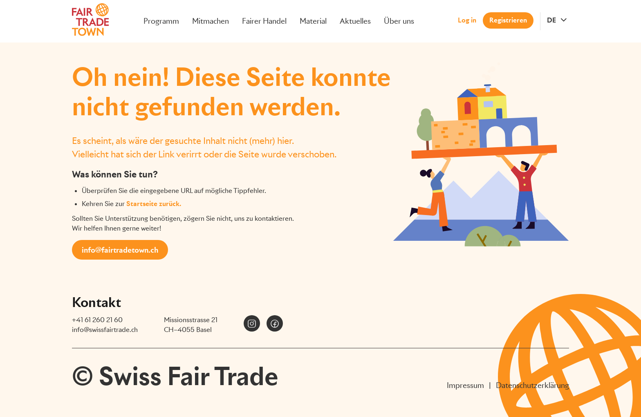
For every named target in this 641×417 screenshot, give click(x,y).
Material (313, 21)
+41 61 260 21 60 (97, 320)
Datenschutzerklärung (532, 385)
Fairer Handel (264, 21)
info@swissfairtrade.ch (105, 329)
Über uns (399, 21)
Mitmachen (210, 21)
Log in (467, 20)
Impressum (465, 385)
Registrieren (508, 20)
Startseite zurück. (153, 204)
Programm (161, 21)
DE (551, 20)
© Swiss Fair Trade (175, 376)
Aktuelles (355, 21)
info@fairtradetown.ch (120, 250)
